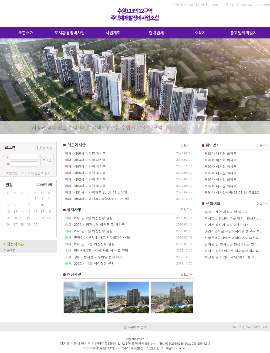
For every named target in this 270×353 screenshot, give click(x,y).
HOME (216, 5)
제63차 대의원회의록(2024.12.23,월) (101, 198)
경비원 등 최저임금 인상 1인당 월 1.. (232, 244)
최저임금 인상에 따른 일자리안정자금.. (233, 218)
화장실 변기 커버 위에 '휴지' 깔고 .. (231, 257)
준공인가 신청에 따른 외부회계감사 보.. (103, 237)
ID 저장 (47, 148)
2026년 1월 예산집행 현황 (93, 230)
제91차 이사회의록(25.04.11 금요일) (101, 192)
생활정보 (246, 5)
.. (84, 300)
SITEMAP (264, 5)
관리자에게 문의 (135, 327)
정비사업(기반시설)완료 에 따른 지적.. (102, 250)
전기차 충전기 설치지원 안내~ (227, 224)
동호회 (230, 5)
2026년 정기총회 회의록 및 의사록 (99, 224)
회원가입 (12, 173)
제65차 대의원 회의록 (90, 172)
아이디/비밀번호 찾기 (36, 173)
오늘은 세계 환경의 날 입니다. (227, 211)
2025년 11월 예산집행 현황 (94, 263)
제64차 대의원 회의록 (90, 185)
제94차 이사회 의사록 (90, 159)
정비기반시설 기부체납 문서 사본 (98, 256)
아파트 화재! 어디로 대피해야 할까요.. (233, 250)
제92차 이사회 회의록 (90, 179)
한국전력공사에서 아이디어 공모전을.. (233, 237)
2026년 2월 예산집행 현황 (93, 217)
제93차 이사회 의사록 (90, 166)
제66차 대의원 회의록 (90, 153)
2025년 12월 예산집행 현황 (94, 243)
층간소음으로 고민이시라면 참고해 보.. (233, 231)
